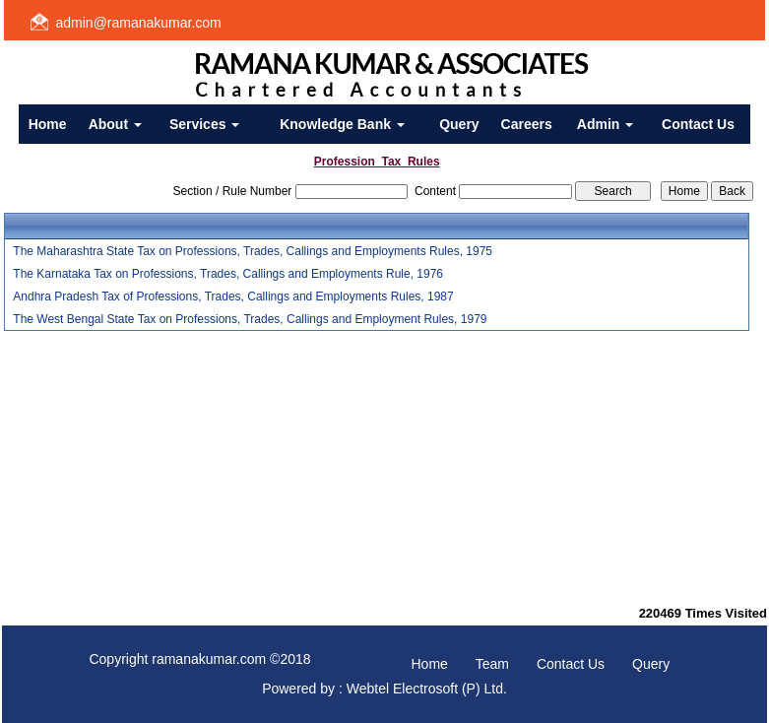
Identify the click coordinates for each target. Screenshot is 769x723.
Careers (526, 124)
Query (459, 124)
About (115, 124)
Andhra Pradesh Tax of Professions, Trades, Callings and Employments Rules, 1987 (233, 296)
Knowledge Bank (342, 124)
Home (48, 124)
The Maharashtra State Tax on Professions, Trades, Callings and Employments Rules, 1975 (252, 251)
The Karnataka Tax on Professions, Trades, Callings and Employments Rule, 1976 (228, 274)
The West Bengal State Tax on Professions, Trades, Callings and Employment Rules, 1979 (249, 319)
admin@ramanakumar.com (139, 23)
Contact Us (698, 124)
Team (492, 664)
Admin (605, 124)
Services (204, 124)
